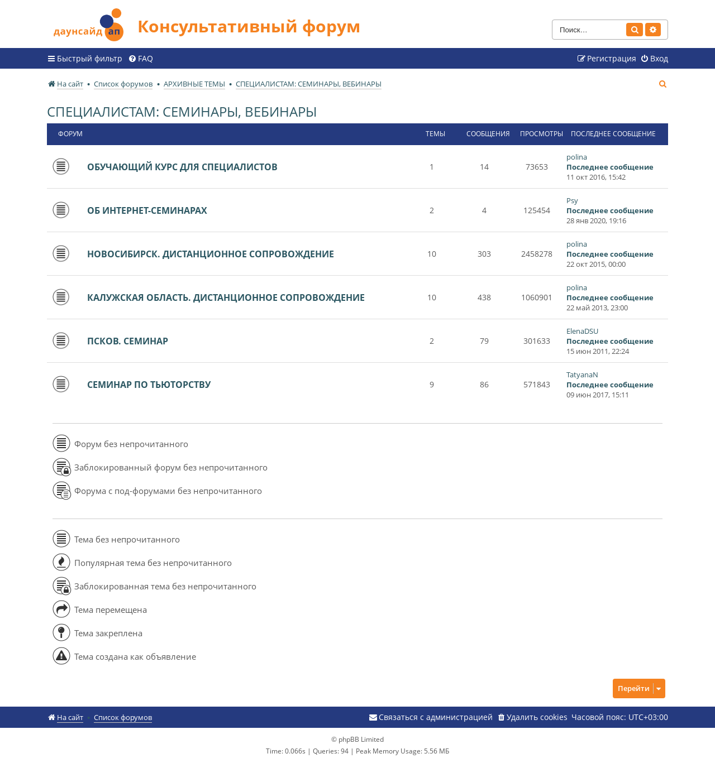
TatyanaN (582, 374)
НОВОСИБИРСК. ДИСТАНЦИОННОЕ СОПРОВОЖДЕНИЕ (210, 254)
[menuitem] (140, 58)
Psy (572, 200)
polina (576, 157)
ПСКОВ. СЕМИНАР (127, 341)
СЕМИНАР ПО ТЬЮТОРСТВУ (149, 384)
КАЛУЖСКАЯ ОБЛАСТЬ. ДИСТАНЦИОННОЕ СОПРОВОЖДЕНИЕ (226, 297)
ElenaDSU (582, 331)
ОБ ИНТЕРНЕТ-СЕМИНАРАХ (147, 210)
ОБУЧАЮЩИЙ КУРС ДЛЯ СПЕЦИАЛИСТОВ (182, 167)
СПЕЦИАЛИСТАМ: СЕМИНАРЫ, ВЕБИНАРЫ (182, 111)
